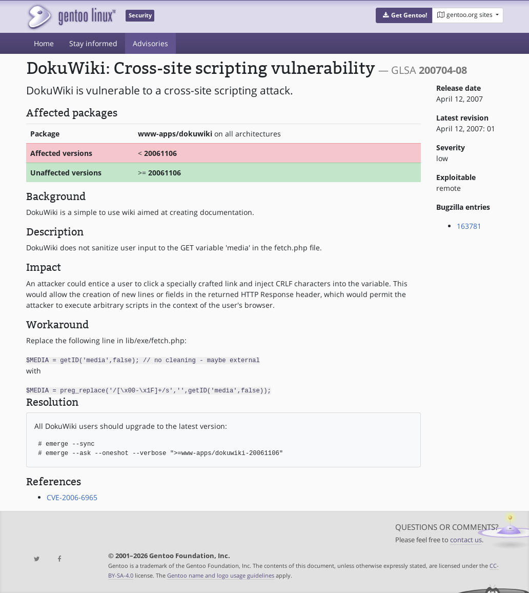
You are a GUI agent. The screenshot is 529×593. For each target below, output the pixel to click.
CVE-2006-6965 (72, 496)
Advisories (150, 43)
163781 (469, 226)
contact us (466, 539)
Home (44, 43)
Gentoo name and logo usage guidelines (220, 574)
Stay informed (93, 43)
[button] (404, 15)
